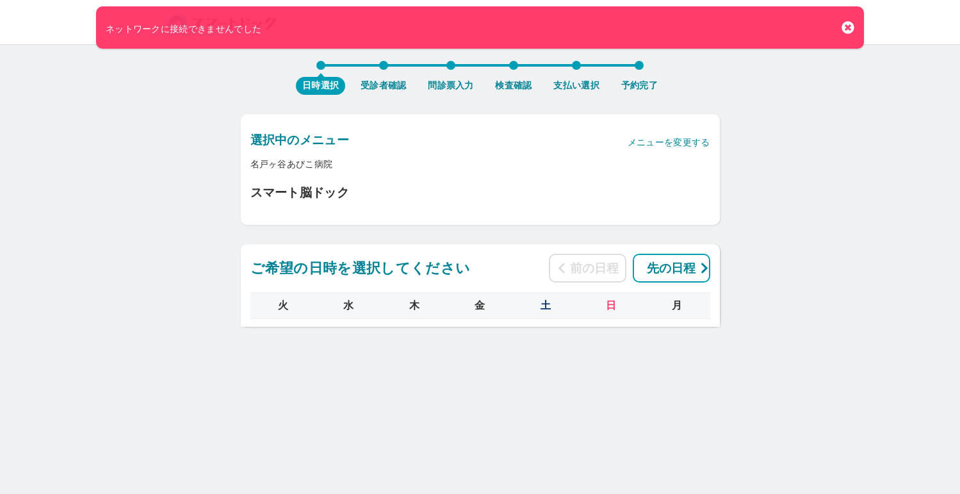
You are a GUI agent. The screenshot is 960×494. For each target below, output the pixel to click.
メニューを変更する (669, 142)
